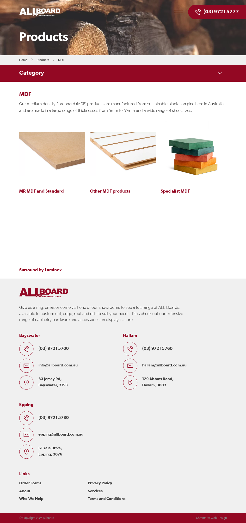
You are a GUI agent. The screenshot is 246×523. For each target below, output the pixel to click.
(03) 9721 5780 (53, 418)
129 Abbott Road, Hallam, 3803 (157, 382)
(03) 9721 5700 (53, 349)
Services (95, 491)
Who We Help (31, 499)
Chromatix (203, 518)
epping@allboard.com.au (60, 435)
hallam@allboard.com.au (164, 365)
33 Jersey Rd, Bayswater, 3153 (53, 382)
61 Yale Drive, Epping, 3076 (50, 451)
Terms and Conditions (106, 499)
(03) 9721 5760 (157, 349)
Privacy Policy (100, 483)
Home (23, 60)
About (24, 491)
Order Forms (30, 483)
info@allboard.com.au (58, 365)
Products (43, 60)
